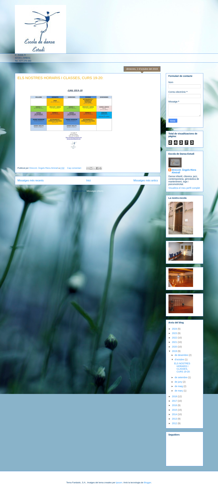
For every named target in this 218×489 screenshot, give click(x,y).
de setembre (181, 377)
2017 (175, 401)
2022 (175, 337)
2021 (175, 342)
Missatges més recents (31, 180)
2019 (175, 351)
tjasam (119, 482)
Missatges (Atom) (95, 191)
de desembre (182, 355)
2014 (175, 414)
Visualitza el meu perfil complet (184, 188)
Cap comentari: (74, 168)
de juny (179, 381)
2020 (175, 346)
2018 (175, 396)
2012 (175, 423)
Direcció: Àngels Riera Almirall (184, 171)
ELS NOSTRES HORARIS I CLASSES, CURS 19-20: (60, 78)
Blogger (147, 482)
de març (179, 390)
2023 (175, 333)
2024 (175, 328)
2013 (175, 418)
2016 (175, 405)
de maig (179, 386)
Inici (88, 180)
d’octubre (180, 359)
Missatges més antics (145, 180)
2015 (175, 410)
